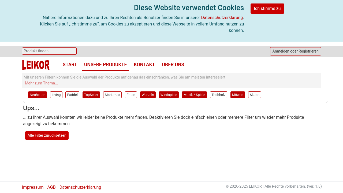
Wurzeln (148, 95)
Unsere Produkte (105, 64)
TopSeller (91, 95)
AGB (51, 187)
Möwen (237, 95)
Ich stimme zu (267, 8)
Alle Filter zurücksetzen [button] (47, 135)
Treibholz (219, 95)
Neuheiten (37, 95)
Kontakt (144, 64)
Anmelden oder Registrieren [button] (296, 51)
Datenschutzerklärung (222, 17)
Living (56, 95)
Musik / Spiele (194, 95)
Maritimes (112, 95)
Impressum (33, 187)
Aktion (255, 95)
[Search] (49, 51)
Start (70, 64)
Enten (130, 95)
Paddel (72, 95)
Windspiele (169, 95)
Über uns (173, 64)
